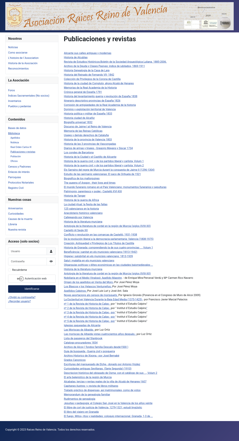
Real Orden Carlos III (20, 147)
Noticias (13, 47)
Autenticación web (32, 278)
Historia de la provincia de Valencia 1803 (88, 139)
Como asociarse (17, 52)
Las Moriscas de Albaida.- (79, 329)
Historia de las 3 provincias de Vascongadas (90, 143)
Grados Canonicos (75, 360)
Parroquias (14, 177)
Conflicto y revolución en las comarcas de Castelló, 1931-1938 (100, 234)
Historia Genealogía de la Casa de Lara (86, 70)
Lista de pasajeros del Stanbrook (83, 338)
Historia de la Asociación (23, 63)
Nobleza (14, 142)
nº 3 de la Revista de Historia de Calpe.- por (89, 312)
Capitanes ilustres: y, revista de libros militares (91, 385)
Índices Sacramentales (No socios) (28, 95)
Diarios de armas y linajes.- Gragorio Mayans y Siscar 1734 (98, 148)
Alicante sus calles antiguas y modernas (87, 53)
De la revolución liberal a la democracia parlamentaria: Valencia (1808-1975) (109, 239)
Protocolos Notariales (21, 182)
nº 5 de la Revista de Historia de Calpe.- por (89, 321)
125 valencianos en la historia (81, 208)
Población (15, 156)
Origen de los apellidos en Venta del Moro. (89, 282)
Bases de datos (17, 128)
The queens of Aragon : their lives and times (90, 182)
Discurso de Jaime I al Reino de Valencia (88, 126)
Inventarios (14, 101)
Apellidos (15, 137)
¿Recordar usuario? (19, 301)
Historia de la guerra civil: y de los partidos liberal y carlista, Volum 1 (104, 161)
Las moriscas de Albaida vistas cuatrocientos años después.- (100, 334)
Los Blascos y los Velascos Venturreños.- (88, 286)
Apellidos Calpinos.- (75, 290)
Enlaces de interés (19, 172)
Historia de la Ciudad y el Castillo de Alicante (90, 156)
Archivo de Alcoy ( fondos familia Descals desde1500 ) (96, 347)
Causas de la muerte (20, 219)
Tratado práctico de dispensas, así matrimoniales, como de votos (102, 390)
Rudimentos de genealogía (79, 398)
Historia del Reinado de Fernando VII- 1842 (89, 74)
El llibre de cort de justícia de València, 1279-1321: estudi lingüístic (103, 407)
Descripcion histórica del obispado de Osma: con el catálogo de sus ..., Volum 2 (110, 373)
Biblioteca (14, 133)
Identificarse (32, 288)
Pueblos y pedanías (19, 106)
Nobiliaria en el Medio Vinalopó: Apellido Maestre (93, 277)
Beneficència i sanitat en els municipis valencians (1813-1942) (100, 251)
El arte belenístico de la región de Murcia (88, 377)
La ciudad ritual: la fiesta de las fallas (85, 204)
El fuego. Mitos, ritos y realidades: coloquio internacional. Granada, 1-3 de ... (108, 416)
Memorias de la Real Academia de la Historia (90, 87)
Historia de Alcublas (76, 57)
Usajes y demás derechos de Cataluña (86, 135)
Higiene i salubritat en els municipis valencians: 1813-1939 (98, 256)
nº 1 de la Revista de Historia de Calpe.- (87, 303)
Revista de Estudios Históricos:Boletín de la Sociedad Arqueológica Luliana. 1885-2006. (115, 61)
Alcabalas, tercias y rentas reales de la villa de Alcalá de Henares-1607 (105, 381)
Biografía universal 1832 (78, 122)
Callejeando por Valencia (78, 217)
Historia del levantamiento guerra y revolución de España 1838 (100, 96)
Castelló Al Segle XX (76, 230)
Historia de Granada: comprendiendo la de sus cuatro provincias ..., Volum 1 (108, 247)
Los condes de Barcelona (79, 152)
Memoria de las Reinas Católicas (83, 130)
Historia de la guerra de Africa (81, 200)
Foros (11, 90)
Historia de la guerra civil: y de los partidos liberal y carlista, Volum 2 (104, 165)
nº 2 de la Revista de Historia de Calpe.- (87, 308)
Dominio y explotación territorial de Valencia (90, 109)
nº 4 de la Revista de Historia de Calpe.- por (89, 316)
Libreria (12, 224)
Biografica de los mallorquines (82, 178)
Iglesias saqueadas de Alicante (82, 325)
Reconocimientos (18, 68)
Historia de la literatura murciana (83, 221)
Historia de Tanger (74, 195)
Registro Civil (16, 187)
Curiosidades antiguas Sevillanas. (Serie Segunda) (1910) (97, 368)
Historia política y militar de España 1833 (88, 113)
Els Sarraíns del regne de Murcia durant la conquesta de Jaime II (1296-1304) (109, 169)
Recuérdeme (19, 269)
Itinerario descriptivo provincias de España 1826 (92, 100)
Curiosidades (16, 213)
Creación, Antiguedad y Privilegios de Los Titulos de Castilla (99, 243)
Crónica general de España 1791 (83, 92)
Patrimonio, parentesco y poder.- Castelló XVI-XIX (93, 191)
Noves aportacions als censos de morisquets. (91, 295)
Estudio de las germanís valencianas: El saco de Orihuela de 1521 (102, 174)
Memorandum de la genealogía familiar (87, 394)
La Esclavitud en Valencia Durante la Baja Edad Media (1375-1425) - (103, 299)
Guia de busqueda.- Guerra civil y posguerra (89, 351)
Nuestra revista (17, 229)
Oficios (14, 161)
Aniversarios (15, 208)
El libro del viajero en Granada (81, 411)
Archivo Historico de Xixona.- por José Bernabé (91, 355)
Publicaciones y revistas (22, 151)
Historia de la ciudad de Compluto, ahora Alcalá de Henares (99, 83)
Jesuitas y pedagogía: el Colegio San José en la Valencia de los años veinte (108, 403)
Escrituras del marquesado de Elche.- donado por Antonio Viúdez (102, 364)
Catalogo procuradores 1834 (81, 342)
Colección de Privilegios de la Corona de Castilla (92, 79)
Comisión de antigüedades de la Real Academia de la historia (100, 105)
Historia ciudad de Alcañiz (79, 118)
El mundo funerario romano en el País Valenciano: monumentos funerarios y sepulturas (115, 187)
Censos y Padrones (19, 166)
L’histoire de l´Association (23, 58)
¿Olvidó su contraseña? (22, 297)
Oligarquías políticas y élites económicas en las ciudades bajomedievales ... (108, 264)
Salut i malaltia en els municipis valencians (89, 260)
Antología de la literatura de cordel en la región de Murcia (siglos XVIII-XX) (107, 226)
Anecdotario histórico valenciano (83, 213)
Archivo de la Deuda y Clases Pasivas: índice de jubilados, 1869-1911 (104, 66)
